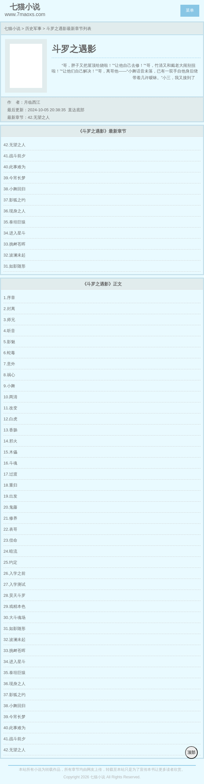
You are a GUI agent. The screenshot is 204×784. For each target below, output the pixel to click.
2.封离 (9, 308)
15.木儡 (10, 452)
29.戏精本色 (14, 606)
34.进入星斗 (14, 233)
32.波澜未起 (14, 255)
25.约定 (10, 562)
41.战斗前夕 (14, 155)
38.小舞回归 (14, 189)
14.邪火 (10, 441)
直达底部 (76, 109)
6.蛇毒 (9, 352)
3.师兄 (9, 319)
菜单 (190, 10)
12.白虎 (10, 419)
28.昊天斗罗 (14, 595)
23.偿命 (10, 540)
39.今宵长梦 (14, 178)
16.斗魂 (10, 463)
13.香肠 (10, 430)
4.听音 (9, 330)
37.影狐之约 (14, 200)
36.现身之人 (14, 211)
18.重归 (10, 485)
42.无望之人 (14, 144)
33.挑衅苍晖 (14, 244)
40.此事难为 (14, 166)
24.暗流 (10, 551)
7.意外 (9, 363)
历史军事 (33, 28)
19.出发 (10, 496)
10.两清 (10, 397)
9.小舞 (9, 385)
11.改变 (10, 408)
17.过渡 (10, 474)
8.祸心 (9, 374)
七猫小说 (12, 28)
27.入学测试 (14, 584)
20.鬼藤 (10, 507)
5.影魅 (9, 341)
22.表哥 (10, 529)
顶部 (191, 752)
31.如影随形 (14, 266)
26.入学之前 (14, 573)
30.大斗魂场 (14, 617)
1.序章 (9, 297)
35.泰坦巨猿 (14, 222)
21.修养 (10, 518)
